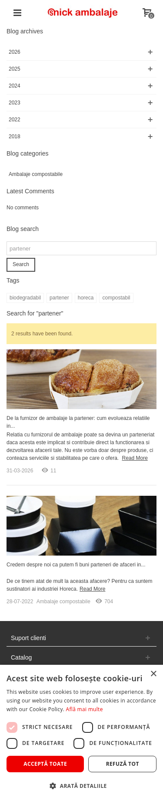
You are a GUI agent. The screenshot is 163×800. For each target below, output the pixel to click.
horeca (86, 298)
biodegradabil (25, 298)
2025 (14, 69)
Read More (134, 458)
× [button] (153, 674)
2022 (14, 120)
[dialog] (81, 732)
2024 (14, 86)
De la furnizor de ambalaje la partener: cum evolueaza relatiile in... (78, 422)
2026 (14, 52)
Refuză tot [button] (122, 763)
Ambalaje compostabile (36, 174)
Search (21, 264)
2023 (14, 103)
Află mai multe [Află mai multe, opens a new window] (84, 709)
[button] (81, 785)
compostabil (116, 298)
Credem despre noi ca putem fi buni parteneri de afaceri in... (76, 565)
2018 (14, 136)
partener (59, 298)
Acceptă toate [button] (45, 763)
